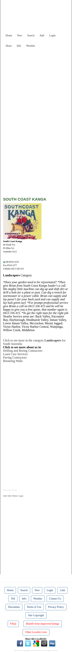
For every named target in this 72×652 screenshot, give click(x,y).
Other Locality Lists (36, 632)
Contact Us (55, 598)
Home (9, 35)
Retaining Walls (13, 361)
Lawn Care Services (15, 354)
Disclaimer (14, 607)
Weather (30, 45)
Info (19, 45)
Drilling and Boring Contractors (22, 350)
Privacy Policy (56, 607)
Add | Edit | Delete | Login (13, 496)
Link (62, 590)
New (19, 35)
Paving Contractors (15, 357)
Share (9, 45)
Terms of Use (34, 607)
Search (31, 35)
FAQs (13, 623)
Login (52, 35)
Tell (13, 598)
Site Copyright (36, 615)
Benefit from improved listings (42, 623)
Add (42, 35)
